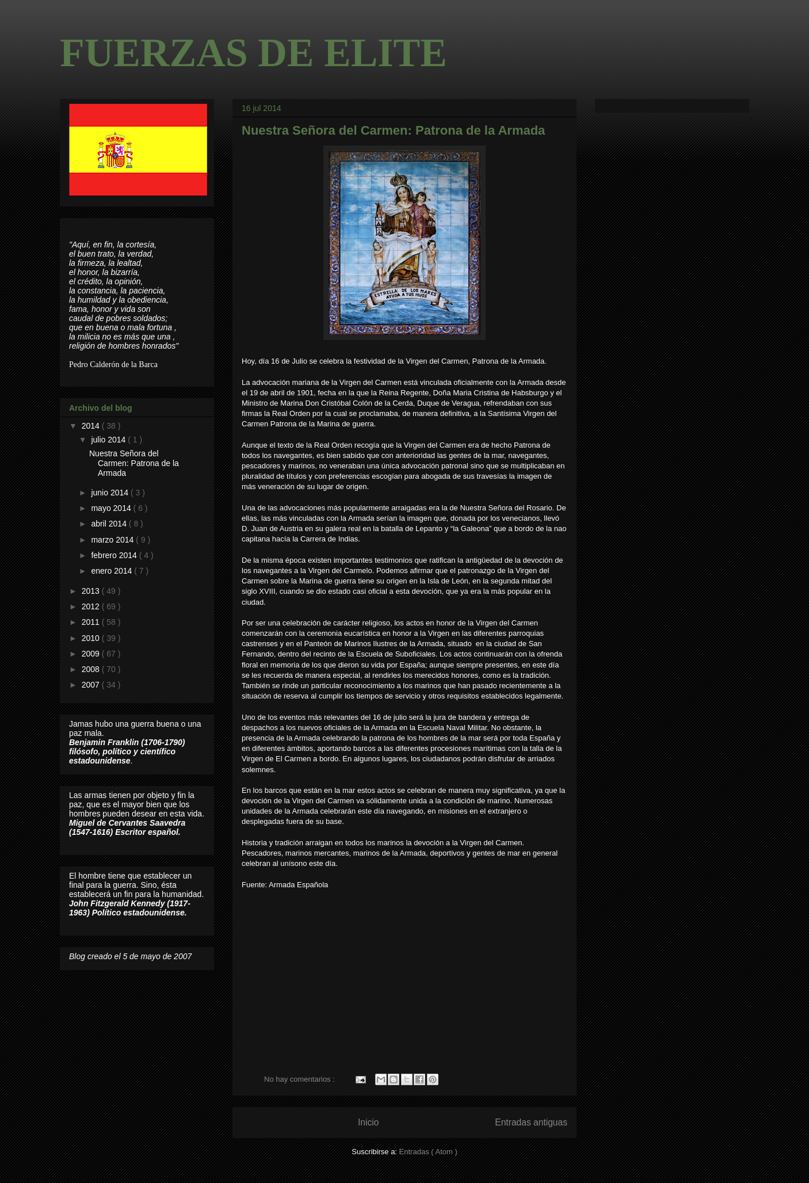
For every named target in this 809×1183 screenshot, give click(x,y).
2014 (92, 425)
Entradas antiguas (531, 1122)
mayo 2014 (112, 508)
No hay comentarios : (300, 1079)
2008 (92, 669)
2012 (92, 606)
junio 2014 (111, 492)
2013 (92, 591)
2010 (92, 638)
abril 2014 (109, 523)
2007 (92, 684)
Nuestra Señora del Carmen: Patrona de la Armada (393, 130)
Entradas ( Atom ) (428, 1151)
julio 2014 (109, 439)
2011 (92, 622)
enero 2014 (112, 570)
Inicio (368, 1122)
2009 (92, 653)
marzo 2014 (113, 539)
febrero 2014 (115, 555)
